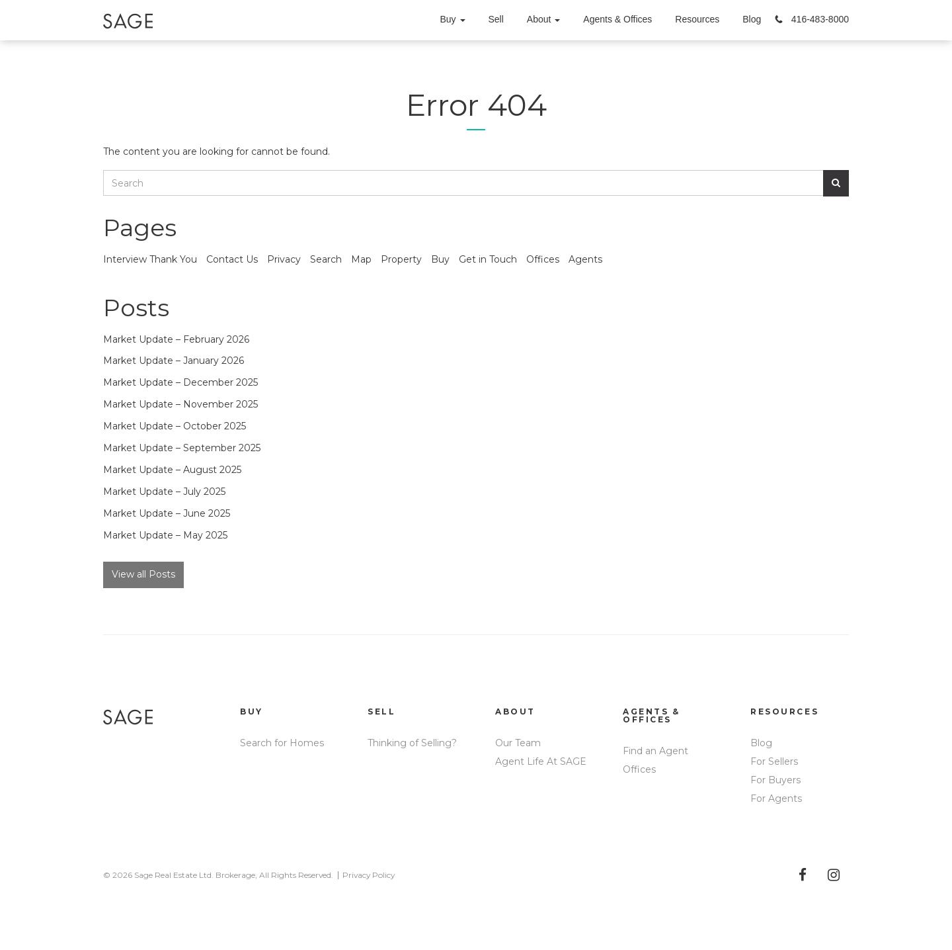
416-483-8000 (820, 19)
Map (361, 259)
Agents (585, 259)
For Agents (776, 798)
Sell (496, 19)
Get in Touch (488, 259)
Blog (751, 19)
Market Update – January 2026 (173, 361)
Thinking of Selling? (412, 743)
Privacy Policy (368, 875)
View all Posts (143, 574)
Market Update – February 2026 (176, 339)
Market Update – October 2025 (174, 426)
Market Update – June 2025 (166, 513)
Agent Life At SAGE (540, 761)
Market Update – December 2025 (180, 382)
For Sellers (774, 761)
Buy (452, 19)
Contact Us (232, 259)
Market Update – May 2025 (165, 535)
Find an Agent (655, 751)
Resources (697, 19)
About (543, 19)
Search (326, 259)
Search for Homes (282, 743)
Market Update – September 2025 (181, 448)
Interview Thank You (150, 259)
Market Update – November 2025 (180, 404)
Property (401, 259)
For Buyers (775, 780)
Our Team (518, 743)
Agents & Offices (617, 19)
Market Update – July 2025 (164, 491)
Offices (542, 259)
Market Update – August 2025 (172, 470)
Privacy (284, 259)
